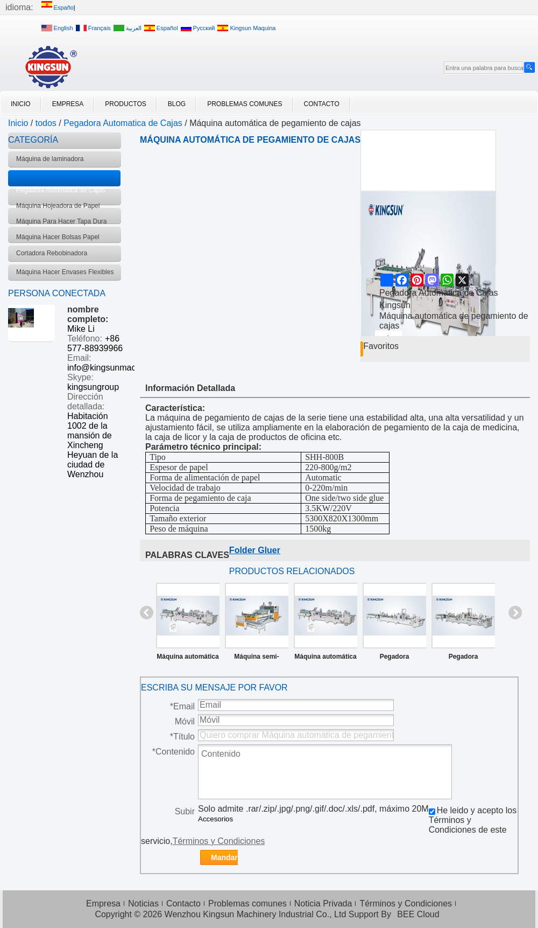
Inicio (21, 104)
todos (46, 123)
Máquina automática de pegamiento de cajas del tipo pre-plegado (187, 659)
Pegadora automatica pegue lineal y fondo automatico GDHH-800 (463, 659)
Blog (177, 104)
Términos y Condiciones (219, 841)
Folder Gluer (254, 550)
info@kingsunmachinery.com (122, 367)
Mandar (224, 857)
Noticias (143, 903)
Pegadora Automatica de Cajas (122, 123)
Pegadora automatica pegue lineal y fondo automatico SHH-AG (395, 659)
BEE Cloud (418, 914)
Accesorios (215, 819)
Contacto (321, 104)
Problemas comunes (244, 104)
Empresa (68, 104)
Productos (125, 104)
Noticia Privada (323, 903)
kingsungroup (93, 387)
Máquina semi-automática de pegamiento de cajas (257, 659)
